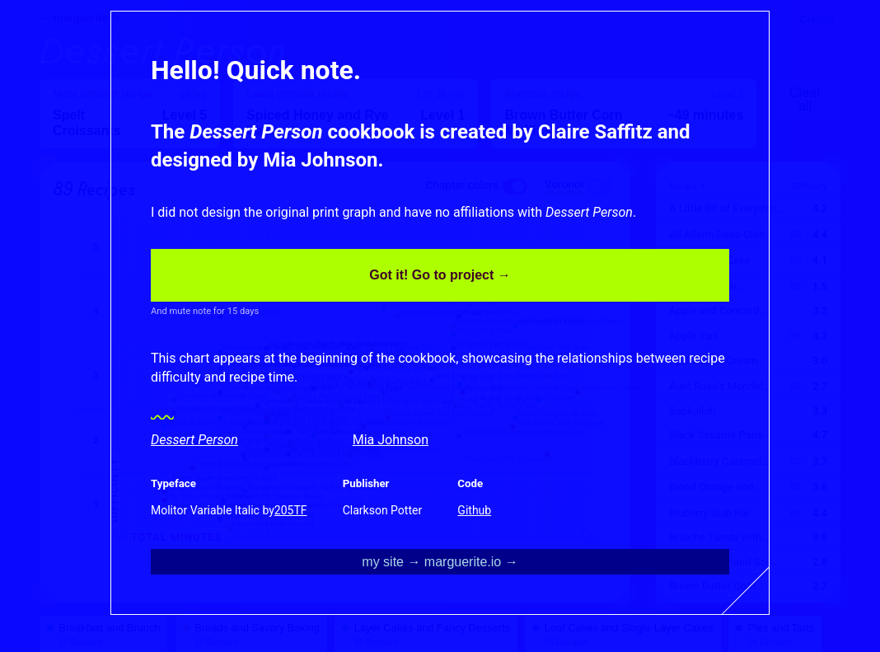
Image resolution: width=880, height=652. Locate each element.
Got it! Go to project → (440, 275)
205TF (290, 510)
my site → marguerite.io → (439, 562)
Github (474, 510)
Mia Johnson (390, 440)
